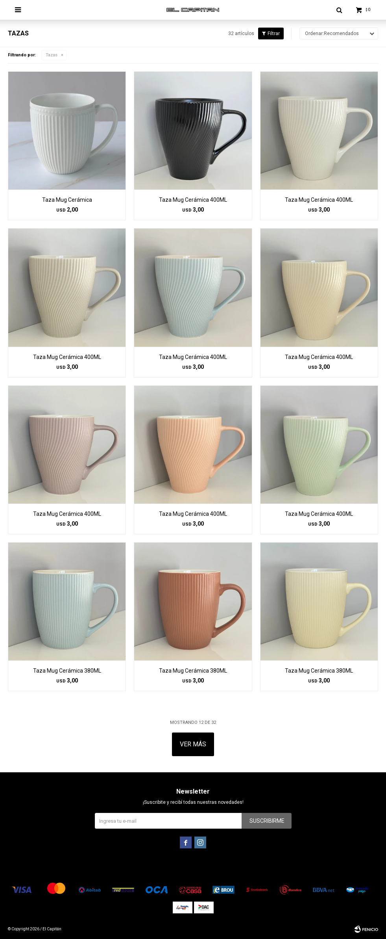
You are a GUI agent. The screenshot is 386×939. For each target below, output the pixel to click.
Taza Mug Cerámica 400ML (193, 200)
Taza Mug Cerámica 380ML (67, 671)
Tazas (51, 55)
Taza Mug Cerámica (67, 200)
